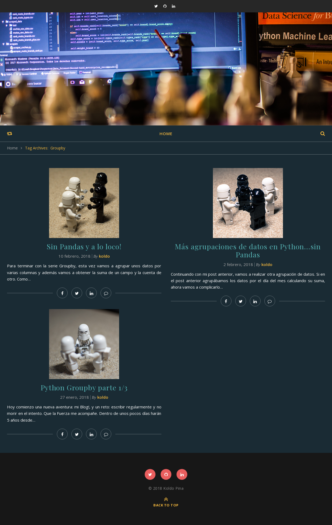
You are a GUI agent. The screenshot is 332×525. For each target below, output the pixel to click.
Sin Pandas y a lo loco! (84, 246)
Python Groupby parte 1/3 (84, 387)
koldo (104, 255)
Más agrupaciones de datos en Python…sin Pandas (248, 250)
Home (166, 133)
